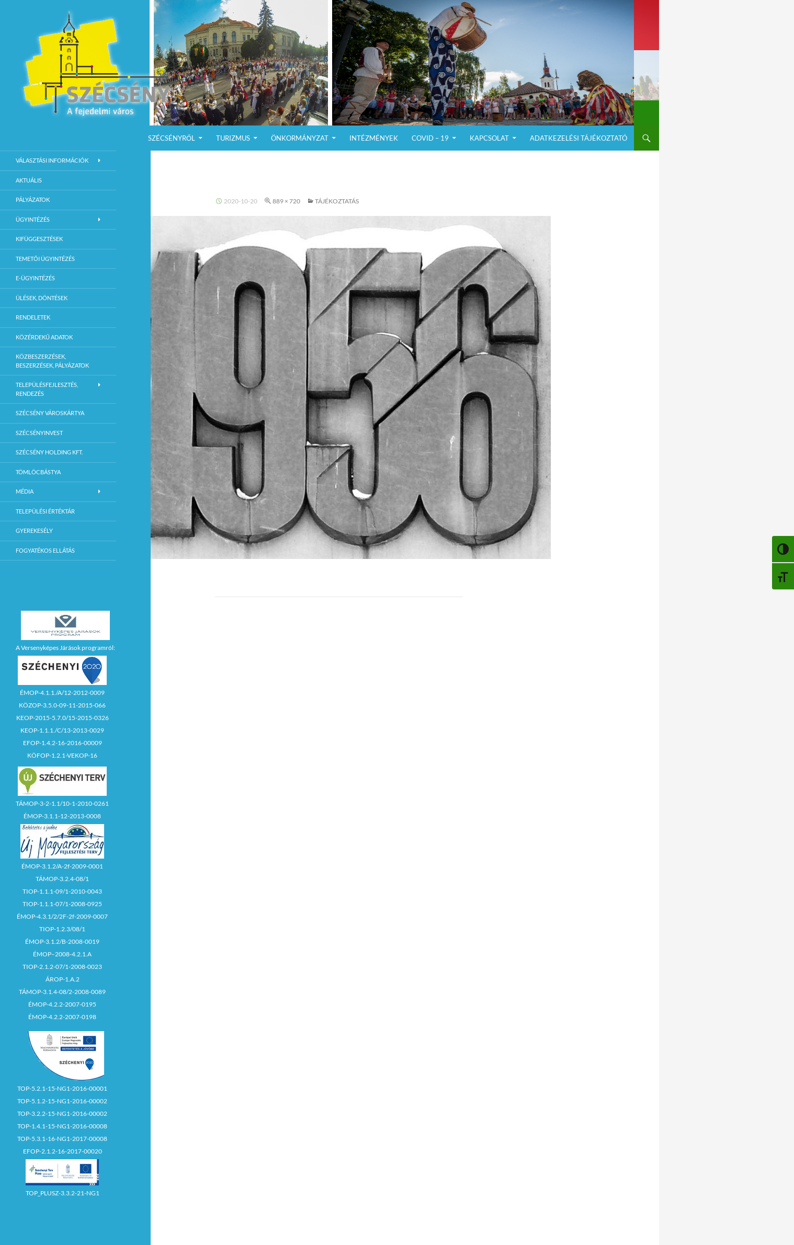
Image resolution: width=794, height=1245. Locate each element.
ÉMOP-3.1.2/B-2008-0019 (62, 941)
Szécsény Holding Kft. (49, 452)
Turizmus (233, 138)
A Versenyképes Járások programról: (65, 648)
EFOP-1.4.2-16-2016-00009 (62, 743)
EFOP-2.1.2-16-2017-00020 (62, 1151)
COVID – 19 (430, 138)
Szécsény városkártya (50, 412)
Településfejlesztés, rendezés (47, 389)
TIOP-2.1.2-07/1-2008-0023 (62, 966)
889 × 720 (286, 201)
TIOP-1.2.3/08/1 (62, 929)
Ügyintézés (33, 219)
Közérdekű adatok (44, 337)
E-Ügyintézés (35, 278)
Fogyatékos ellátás (45, 550)
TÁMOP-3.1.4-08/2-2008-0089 (62, 992)
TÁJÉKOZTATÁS (337, 201)
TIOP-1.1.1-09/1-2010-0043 (62, 891)
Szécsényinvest (39, 432)
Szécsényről (171, 138)
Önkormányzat (299, 138)
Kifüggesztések (39, 238)
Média (24, 491)
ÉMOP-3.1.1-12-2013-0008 (62, 816)
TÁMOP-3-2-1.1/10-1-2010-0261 (62, 803)
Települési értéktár (45, 511)
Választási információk (52, 160)
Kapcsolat (489, 138)
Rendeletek (33, 317)
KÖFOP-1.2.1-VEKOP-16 (62, 755)
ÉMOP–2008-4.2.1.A (62, 954)
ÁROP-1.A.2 (63, 979)
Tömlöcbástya (38, 472)
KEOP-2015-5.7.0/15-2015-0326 (62, 718)
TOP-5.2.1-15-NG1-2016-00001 (62, 1088)
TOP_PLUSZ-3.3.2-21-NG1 (62, 1193)
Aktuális (29, 180)
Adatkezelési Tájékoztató (578, 138)
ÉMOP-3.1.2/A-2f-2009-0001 (62, 866)
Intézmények (373, 138)
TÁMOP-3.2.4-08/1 (62, 879)
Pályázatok (33, 199)
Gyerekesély (34, 530)
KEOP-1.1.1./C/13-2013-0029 (62, 730)
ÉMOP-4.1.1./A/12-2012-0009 (62, 692)
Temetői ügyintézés (45, 258)
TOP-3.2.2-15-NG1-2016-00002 (62, 1113)
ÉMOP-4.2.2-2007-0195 (62, 1004)
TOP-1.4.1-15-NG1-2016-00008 (62, 1126)
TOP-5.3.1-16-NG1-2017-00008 (62, 1139)
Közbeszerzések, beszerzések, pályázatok (52, 361)
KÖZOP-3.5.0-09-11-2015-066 (62, 705)
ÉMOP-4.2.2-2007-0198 (62, 1017)
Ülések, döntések (41, 297)
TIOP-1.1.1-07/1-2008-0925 (62, 904)
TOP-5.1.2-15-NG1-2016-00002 (62, 1101)
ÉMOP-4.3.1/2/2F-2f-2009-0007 (62, 916)
